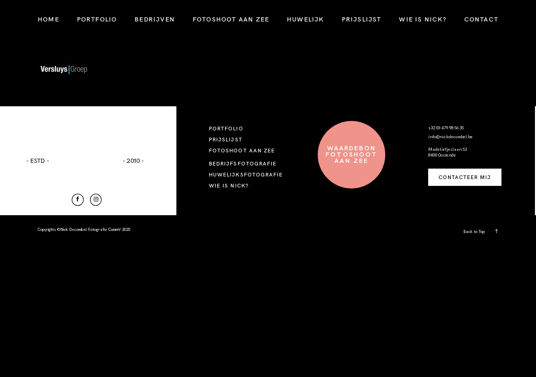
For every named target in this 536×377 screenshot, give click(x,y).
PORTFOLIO (97, 19)
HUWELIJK (305, 19)
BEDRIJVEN (155, 19)
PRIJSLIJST (362, 19)
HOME (48, 19)
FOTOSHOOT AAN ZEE (231, 19)
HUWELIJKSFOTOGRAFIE (246, 174)
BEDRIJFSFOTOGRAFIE (242, 163)
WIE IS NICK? (422, 19)
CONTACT (481, 19)
